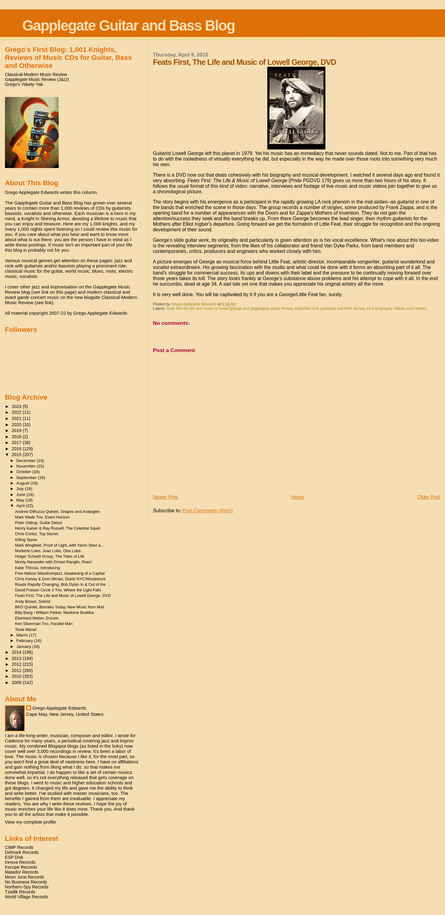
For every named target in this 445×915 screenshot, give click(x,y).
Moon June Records (24, 877)
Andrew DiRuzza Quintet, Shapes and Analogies (57, 511)
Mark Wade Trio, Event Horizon (42, 517)
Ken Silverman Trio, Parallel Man (44, 623)
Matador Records (22, 872)
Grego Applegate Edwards (59, 708)
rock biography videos (386, 308)
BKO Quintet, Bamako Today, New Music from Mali (59, 607)
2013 (17, 658)
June (21, 494)
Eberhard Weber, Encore (37, 618)
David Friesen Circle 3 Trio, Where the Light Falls (58, 590)
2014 (17, 652)
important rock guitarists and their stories (330, 308)
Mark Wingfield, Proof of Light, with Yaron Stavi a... (59, 545)
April (21, 505)
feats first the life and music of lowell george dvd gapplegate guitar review (230, 308)
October (24, 471)
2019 (17, 430)
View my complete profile (30, 822)
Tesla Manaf (25, 629)
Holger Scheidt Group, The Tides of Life (50, 556)
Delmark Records (22, 852)
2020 (17, 424)
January (24, 646)
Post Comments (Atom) (208, 510)
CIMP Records (19, 847)
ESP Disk (14, 857)
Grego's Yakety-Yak (24, 84)
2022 (17, 412)
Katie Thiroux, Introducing (37, 567)
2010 (17, 676)
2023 (17, 406)
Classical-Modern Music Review (36, 74)
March (22, 635)
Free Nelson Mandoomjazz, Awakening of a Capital (60, 573)
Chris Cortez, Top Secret (36, 533)
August (23, 483)
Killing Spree (26, 539)
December (26, 460)
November (26, 466)
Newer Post (165, 497)
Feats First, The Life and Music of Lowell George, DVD (63, 595)
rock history (416, 308)
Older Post (428, 497)
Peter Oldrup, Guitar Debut (38, 522)
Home (297, 497)
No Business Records (26, 881)
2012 (17, 664)
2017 (17, 442)
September (27, 477)
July (20, 488)
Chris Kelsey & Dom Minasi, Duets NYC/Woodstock (60, 579)
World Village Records (26, 896)
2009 (17, 682)
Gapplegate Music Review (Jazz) (37, 79)
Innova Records (20, 862)
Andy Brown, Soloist (33, 601)
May (20, 500)
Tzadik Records (20, 891)
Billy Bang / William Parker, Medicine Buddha (54, 612)
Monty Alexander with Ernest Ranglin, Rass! (53, 562)
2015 (17, 454)
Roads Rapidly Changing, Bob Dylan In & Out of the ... (62, 584)
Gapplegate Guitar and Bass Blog (128, 25)
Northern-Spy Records (27, 886)
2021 (17, 418)
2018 (17, 436)
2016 (17, 448)
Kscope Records (21, 867)
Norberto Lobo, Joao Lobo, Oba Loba (48, 550)
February (25, 640)
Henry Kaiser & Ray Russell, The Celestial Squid (57, 528)
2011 (17, 670)
